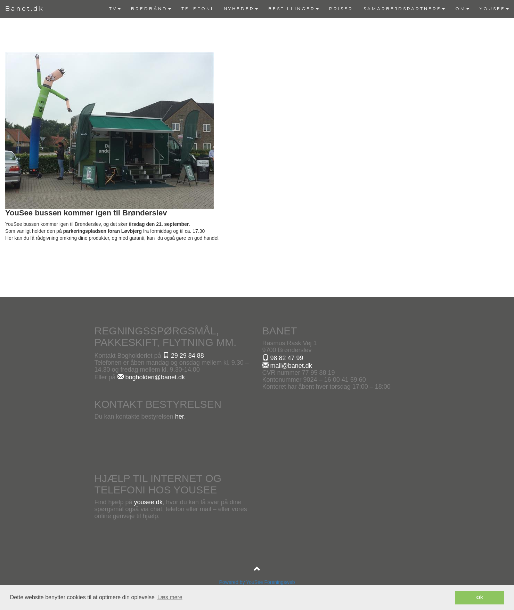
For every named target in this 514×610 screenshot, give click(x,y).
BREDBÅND (151, 8)
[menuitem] (115, 8)
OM (462, 8)
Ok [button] (479, 597)
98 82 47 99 (282, 358)
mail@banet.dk (287, 365)
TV (115, 8)
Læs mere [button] (169, 597)
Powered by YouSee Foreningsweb (257, 582)
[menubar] (309, 8)
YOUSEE (494, 8)
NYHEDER (241, 8)
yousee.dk (148, 502)
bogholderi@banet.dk (151, 377)
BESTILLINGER (293, 8)
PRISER (341, 8)
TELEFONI (197, 8)
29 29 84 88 (183, 355)
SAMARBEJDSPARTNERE (404, 8)
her (179, 416)
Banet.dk (24, 9)
